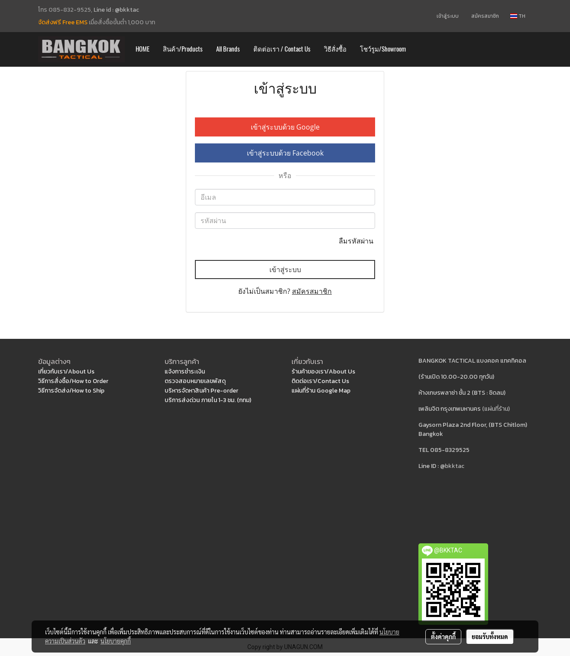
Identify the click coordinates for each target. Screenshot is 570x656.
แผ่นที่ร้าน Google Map (320, 390)
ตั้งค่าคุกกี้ (443, 636)
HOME (142, 49)
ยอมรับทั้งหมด (490, 636)
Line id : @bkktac (116, 9)
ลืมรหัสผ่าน (357, 241)
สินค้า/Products (183, 49)
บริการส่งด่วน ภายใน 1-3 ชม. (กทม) (208, 400)
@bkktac (452, 466)
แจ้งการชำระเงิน (185, 371)
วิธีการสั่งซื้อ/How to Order (73, 381)
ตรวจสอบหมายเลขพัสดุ (195, 381)
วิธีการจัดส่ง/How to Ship (71, 390)
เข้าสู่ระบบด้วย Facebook (285, 153)
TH (517, 16)
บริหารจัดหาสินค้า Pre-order (201, 390)
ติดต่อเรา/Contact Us (320, 381)
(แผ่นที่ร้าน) (496, 408)
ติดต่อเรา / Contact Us (282, 49)
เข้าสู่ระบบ (448, 16)
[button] (420, 49)
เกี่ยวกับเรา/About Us (66, 371)
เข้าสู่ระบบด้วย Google (285, 127)
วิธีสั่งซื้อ (335, 49)
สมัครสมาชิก (485, 16)
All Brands (228, 49)
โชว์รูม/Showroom (383, 49)
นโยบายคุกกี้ (115, 641)
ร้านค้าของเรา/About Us (323, 371)
